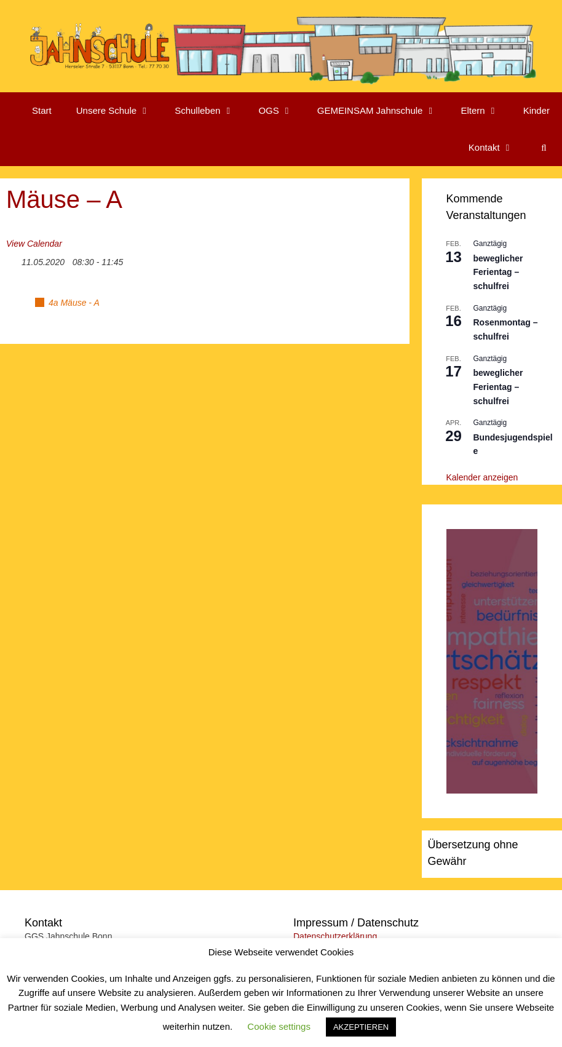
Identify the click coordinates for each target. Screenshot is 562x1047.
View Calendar (34, 244)
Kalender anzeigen (482, 477)
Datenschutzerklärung (335, 936)
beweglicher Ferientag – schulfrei (498, 272)
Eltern (485, 110)
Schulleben (210, 110)
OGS (281, 110)
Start (42, 110)
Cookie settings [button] (279, 1026)
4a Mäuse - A (74, 303)
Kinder (536, 110)
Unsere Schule (119, 110)
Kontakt (497, 147)
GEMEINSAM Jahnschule (383, 110)
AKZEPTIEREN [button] (361, 1027)
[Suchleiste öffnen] (544, 147)
